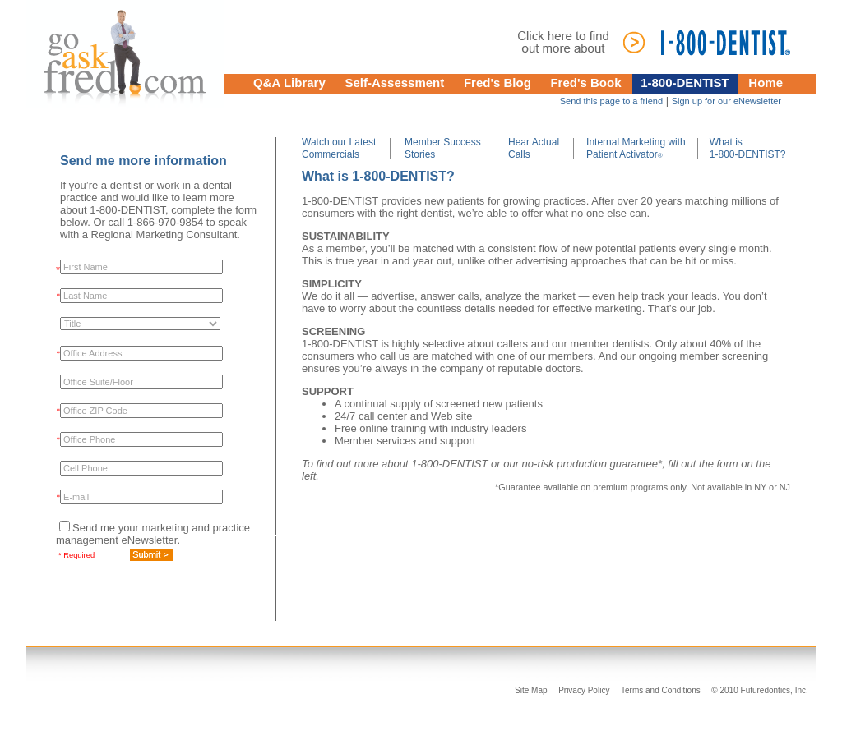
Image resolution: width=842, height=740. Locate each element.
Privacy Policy (583, 690)
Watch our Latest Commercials (339, 148)
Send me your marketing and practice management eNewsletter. (153, 534)
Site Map (531, 690)
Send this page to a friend (611, 101)
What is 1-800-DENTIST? (748, 148)
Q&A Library (289, 83)
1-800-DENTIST (685, 83)
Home (765, 83)
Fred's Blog (497, 83)
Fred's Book (585, 83)
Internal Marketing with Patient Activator (636, 148)
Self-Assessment (394, 83)
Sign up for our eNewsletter (726, 101)
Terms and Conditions (661, 690)
